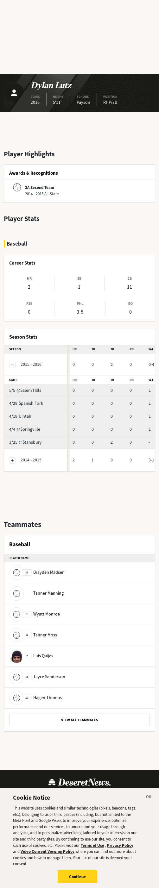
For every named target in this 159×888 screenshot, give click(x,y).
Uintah (20, 416)
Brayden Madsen (37, 572)
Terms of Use (92, 849)
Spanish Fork (26, 403)
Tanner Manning (37, 593)
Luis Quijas (31, 656)
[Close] (149, 802)
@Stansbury (25, 442)
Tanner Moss (33, 635)
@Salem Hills (25, 390)
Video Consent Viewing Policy (47, 855)
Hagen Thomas (36, 698)
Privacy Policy (120, 849)
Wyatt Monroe (35, 614)
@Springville (24, 429)
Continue (77, 881)
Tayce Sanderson (37, 677)
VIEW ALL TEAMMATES (79, 719)
